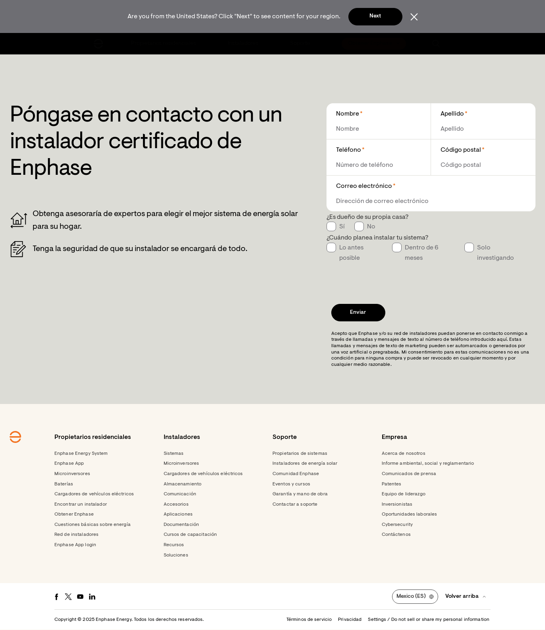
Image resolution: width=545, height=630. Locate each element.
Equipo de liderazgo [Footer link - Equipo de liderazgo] (403, 494)
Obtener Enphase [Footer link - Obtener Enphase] (74, 514)
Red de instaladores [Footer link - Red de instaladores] (76, 534)
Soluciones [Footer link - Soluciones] (176, 555)
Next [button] (375, 16)
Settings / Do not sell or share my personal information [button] (428, 619)
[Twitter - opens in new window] (68, 597)
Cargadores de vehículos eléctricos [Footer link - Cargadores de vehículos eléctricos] (94, 494)
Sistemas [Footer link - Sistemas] (174, 453)
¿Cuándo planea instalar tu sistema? (377, 238)
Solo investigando (495, 253)
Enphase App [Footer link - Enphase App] (69, 463)
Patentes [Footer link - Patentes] (392, 484)
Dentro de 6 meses (422, 253)
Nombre (347, 114)
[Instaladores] (244, 43)
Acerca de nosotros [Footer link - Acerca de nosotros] (403, 453)
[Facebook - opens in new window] (56, 597)
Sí (342, 227)
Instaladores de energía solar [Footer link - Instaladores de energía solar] (304, 463)
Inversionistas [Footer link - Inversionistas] (397, 504)
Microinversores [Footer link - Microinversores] (72, 474)
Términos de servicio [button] (309, 619)
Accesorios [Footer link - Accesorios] (176, 504)
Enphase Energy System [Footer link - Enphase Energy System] (81, 453)
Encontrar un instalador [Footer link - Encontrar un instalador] (80, 504)
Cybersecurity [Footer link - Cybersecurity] (397, 524)
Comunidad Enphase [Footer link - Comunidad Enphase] (295, 474)
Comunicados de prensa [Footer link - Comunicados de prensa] (409, 474)
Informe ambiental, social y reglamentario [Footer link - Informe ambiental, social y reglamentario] (428, 463)
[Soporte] (301, 43)
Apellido (452, 114)
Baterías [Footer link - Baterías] (63, 484)
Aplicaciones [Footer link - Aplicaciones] (178, 514)
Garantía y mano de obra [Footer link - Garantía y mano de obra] (300, 494)
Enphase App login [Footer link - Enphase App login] (75, 545)
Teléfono (348, 150)
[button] (436, 43)
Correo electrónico (364, 186)
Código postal (461, 150)
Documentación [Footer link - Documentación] (181, 524)
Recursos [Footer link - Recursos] (174, 545)
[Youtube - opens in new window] (80, 597)
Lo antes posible (351, 253)
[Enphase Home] (98, 43)
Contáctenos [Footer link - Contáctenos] (396, 534)
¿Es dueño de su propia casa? (367, 217)
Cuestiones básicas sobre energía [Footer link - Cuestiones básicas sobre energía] (92, 524)
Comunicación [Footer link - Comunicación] (180, 494)
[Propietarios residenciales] (164, 43)
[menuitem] (164, 43)
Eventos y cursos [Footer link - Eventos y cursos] (291, 484)
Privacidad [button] (349, 619)
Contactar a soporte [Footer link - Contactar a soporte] (294, 504)
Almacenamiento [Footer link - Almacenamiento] (183, 484)
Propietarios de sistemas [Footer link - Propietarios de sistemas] (299, 453)
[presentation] (387, 278)
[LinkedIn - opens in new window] (92, 597)
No (371, 227)
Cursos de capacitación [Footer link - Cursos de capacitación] (190, 534)
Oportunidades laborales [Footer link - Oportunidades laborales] (409, 514)
